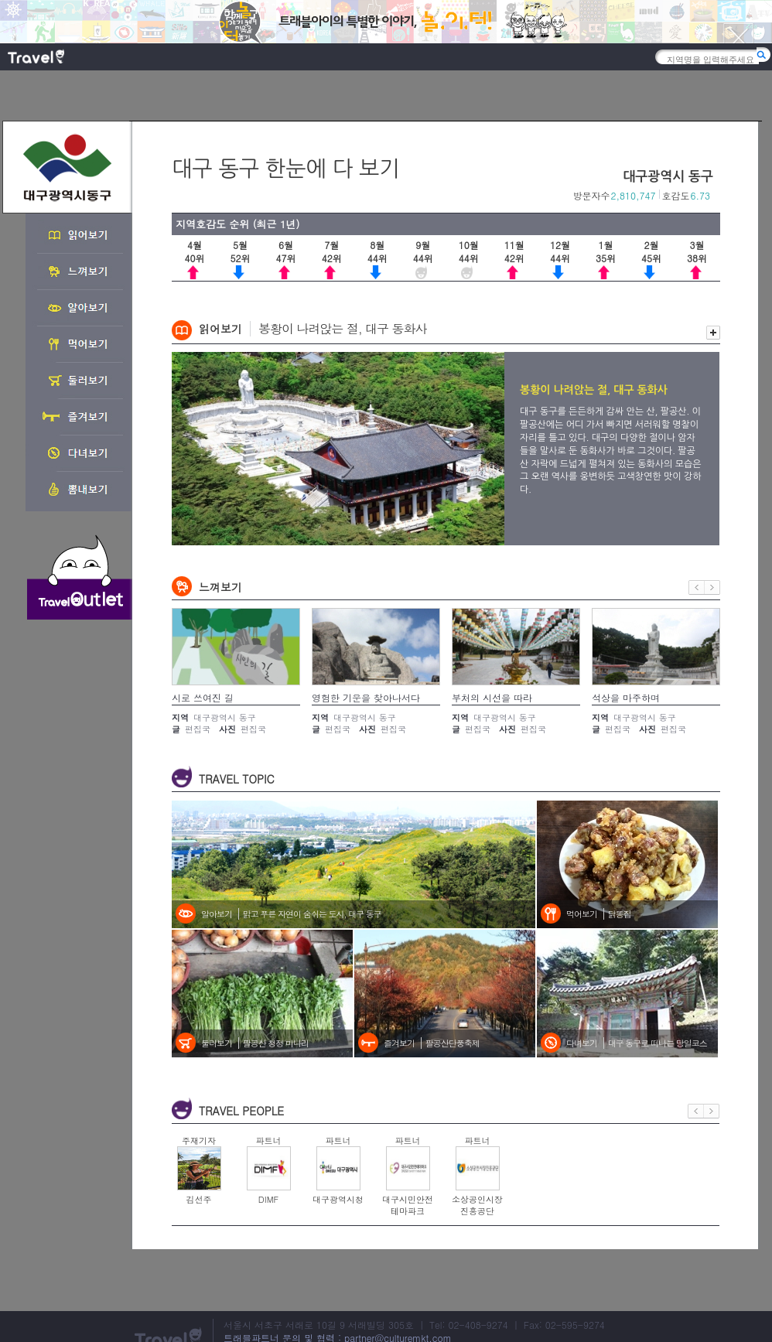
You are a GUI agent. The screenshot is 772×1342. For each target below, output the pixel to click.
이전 (696, 587)
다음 (712, 587)
